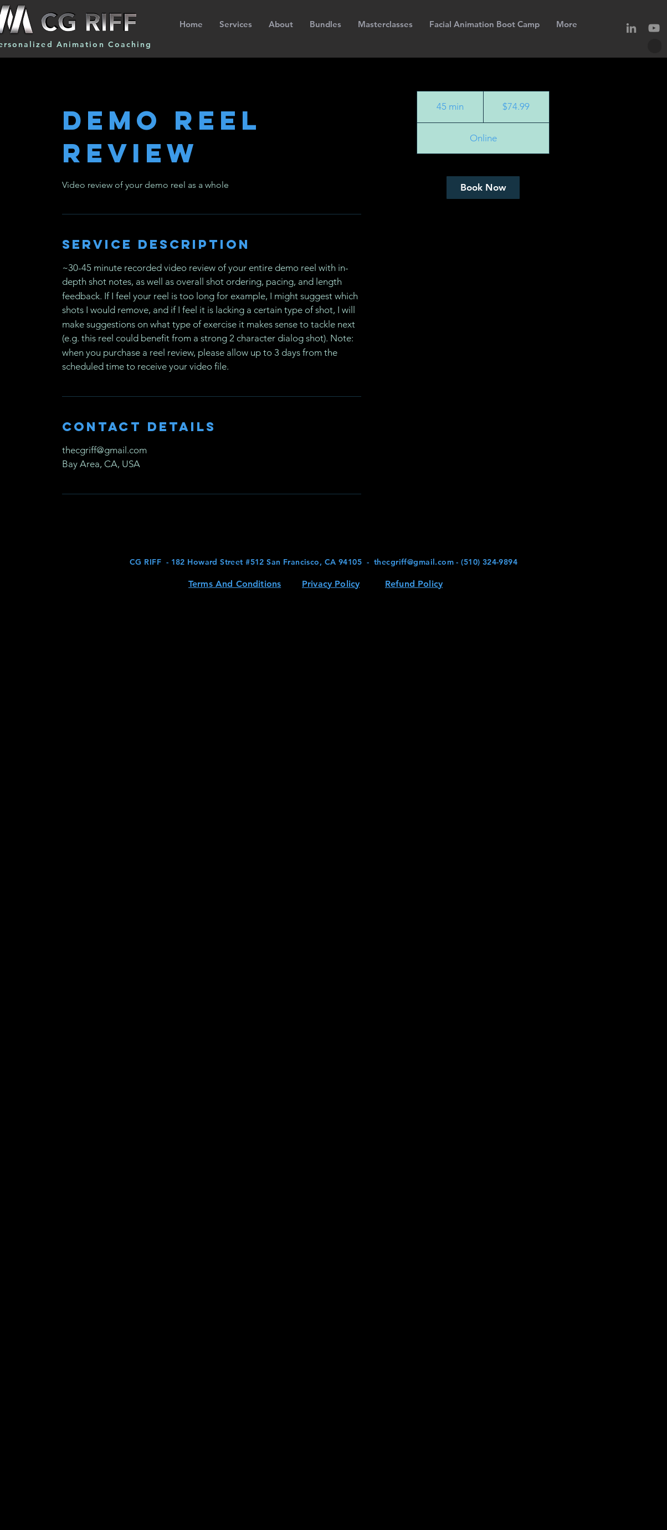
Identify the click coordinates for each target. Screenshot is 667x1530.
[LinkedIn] (631, 28)
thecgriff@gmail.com (414, 562)
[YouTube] (654, 28)
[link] (483, 187)
